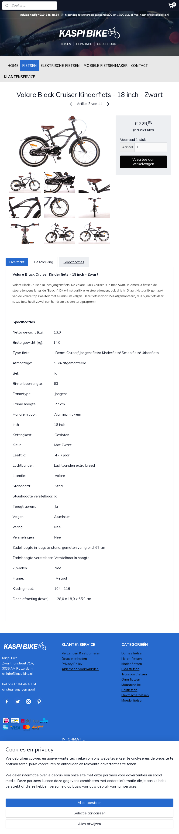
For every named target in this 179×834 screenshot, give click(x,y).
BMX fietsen (130, 669)
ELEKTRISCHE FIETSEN (60, 65)
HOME (12, 65)
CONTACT (139, 65)
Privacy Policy (72, 664)
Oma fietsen (130, 679)
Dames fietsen (132, 653)
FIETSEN (29, 65)
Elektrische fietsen (135, 695)
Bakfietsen (129, 690)
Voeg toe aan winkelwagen (143, 161)
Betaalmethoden (74, 658)
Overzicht (16, 262)
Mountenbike (131, 685)
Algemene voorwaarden (80, 669)
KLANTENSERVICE (19, 77)
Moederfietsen (132, 700)
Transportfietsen (134, 674)
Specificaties (74, 262)
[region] (59, 806)
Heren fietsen (131, 658)
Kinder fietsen (131, 664)
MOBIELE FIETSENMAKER (105, 65)
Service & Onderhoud (78, 753)
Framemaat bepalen (77, 758)
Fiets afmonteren (75, 748)
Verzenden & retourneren (81, 653)
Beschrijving (43, 262)
